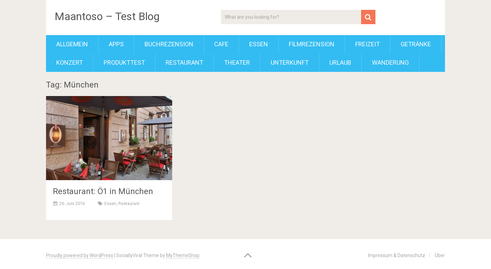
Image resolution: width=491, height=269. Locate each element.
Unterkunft (290, 62)
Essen (258, 44)
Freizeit (367, 44)
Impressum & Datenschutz (396, 255)
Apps (116, 44)
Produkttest (124, 62)
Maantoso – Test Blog (107, 16)
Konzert (69, 62)
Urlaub (340, 62)
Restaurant (184, 62)
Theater (237, 62)
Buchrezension (169, 44)
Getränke (416, 44)
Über (440, 255)
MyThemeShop (182, 255)
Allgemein (72, 44)
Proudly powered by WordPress (79, 255)
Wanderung (390, 62)
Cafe (221, 44)
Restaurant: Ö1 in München (103, 191)
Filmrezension (311, 44)
